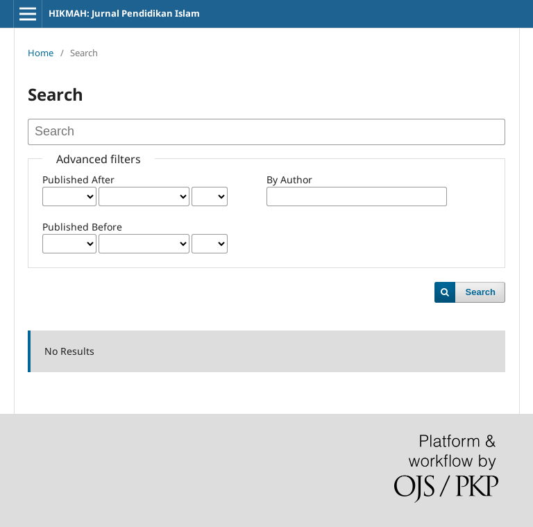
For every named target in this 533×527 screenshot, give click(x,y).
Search (481, 292)
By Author (289, 179)
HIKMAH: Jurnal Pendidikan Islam (124, 13)
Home (40, 53)
